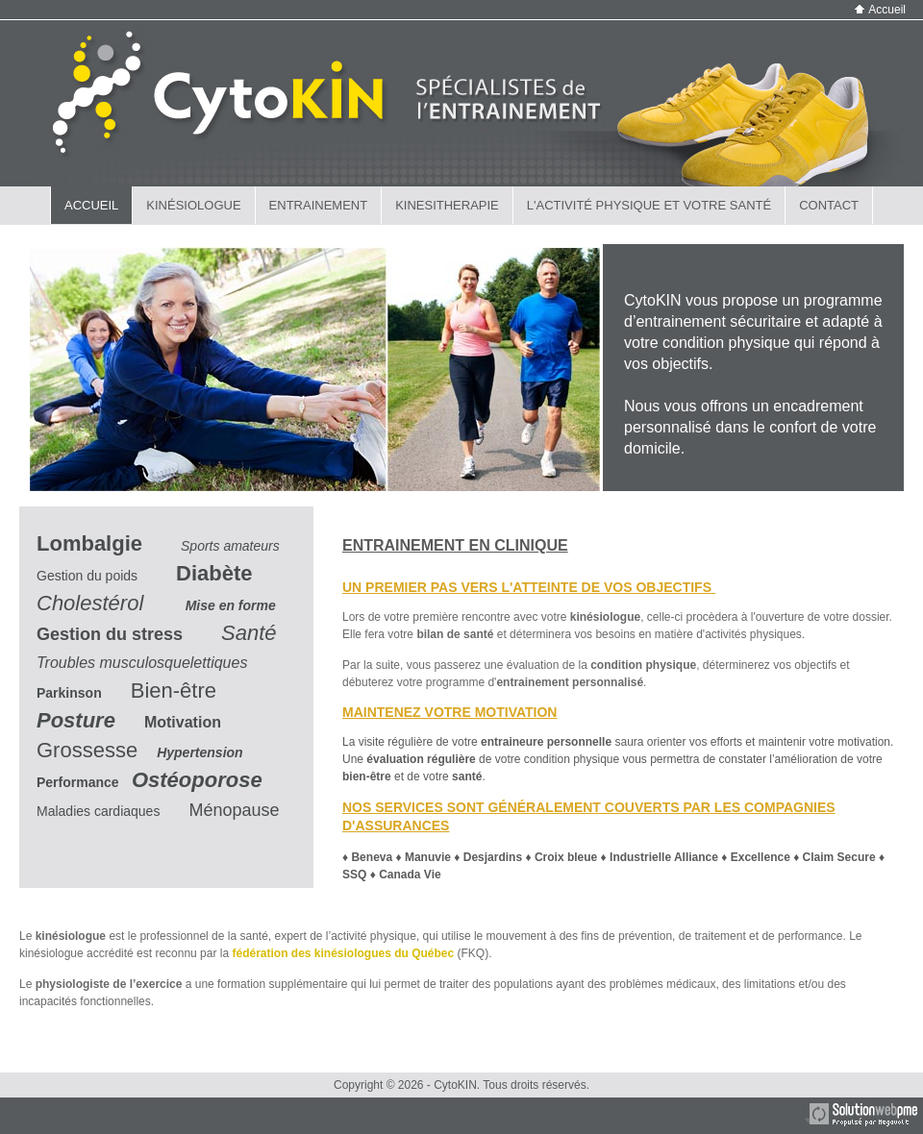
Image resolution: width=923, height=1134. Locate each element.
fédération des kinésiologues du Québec (343, 953)
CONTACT (829, 205)
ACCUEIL (91, 205)
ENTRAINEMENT (318, 205)
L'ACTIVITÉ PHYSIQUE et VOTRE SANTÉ (649, 205)
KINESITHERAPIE (447, 205)
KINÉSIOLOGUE (193, 205)
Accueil (880, 9)
